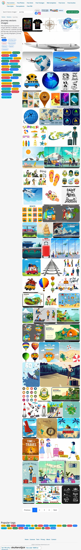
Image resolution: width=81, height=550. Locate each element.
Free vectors (10, 3)
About (48, 539)
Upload (37, 10)
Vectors (9, 17)
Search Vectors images (9, 12)
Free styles (10, 6)
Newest (4, 43)
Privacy (43, 539)
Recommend (12, 43)
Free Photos (20, 3)
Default (4, 40)
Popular (11, 46)
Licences (32, 539)
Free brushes (71, 3)
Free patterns (20, 6)
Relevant (4, 46)
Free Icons (62, 3)
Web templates (51, 3)
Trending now (12, 40)
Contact (53, 539)
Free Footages (40, 3)
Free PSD (29, 6)
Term (37, 539)
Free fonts (30, 3)
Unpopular (5, 49)
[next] (55, 510)
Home (3, 17)
